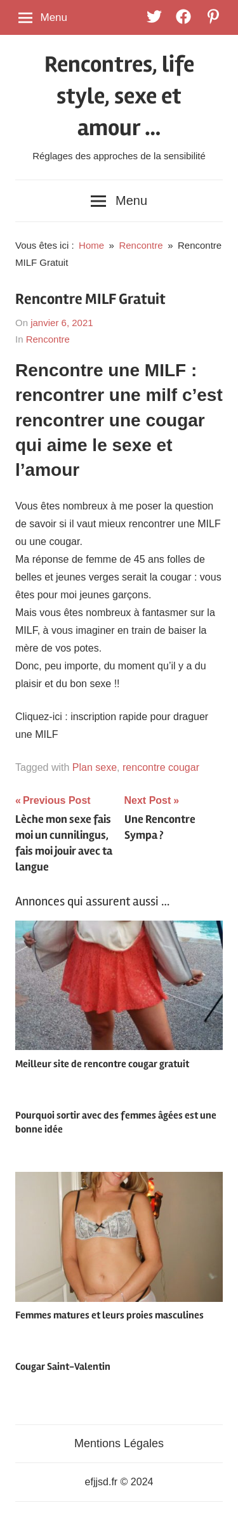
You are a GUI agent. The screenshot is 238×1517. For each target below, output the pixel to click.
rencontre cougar (160, 767)
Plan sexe (94, 767)
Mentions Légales (119, 1443)
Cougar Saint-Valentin (62, 1366)
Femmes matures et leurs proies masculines (109, 1315)
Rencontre (48, 339)
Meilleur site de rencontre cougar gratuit (102, 1064)
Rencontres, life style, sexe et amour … (119, 97)
